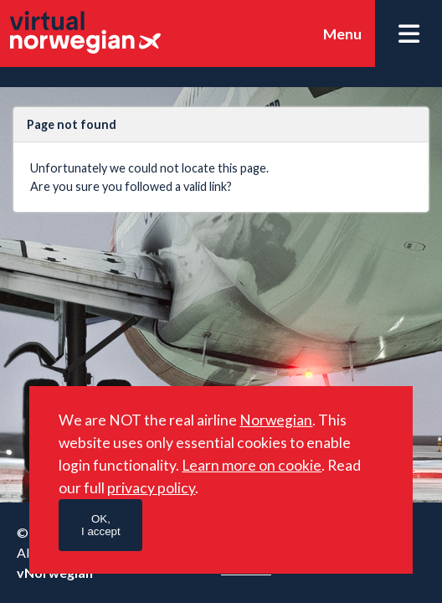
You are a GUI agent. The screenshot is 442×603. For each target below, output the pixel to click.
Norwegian (275, 420)
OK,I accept (101, 525)
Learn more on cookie (251, 465)
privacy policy (151, 488)
